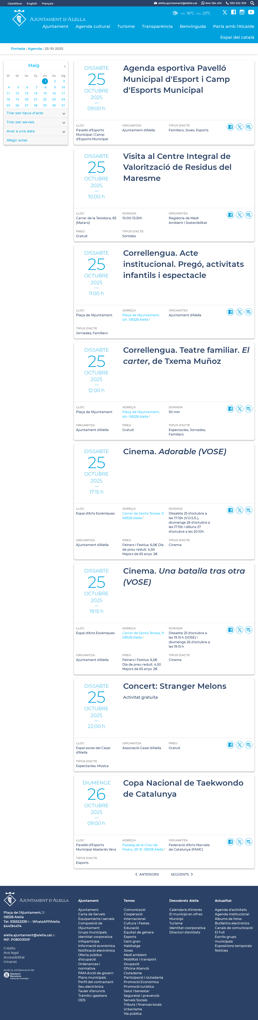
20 (26, 99)
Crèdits (9, 948)
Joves (128, 950)
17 (63, 93)
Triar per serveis (36, 122)
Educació (131, 928)
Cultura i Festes (136, 923)
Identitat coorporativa (187, 928)
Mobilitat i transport (140, 959)
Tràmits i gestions (92, 996)
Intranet (10, 962)
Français (47, 3)
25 (8, 105)
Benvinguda (193, 26)
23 (54, 99)
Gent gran (132, 941)
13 (26, 93)
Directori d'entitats (184, 932)
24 (63, 99)
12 (17, 93)
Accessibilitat (14, 957)
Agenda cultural (93, 26)
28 (35, 105)
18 (8, 99)
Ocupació (131, 964)
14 (35, 93)
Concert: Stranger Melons (174, 686)
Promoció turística (139, 987)
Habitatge (132, 946)
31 (63, 105)
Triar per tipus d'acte (36, 113)
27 (26, 105)
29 (45, 105)
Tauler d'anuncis (91, 991)
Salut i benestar (137, 991)
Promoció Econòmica (141, 982)
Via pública (133, 1014)
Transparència (157, 26)
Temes (129, 901)
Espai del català (237, 37)
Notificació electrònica (96, 950)
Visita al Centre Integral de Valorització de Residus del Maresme (177, 167)
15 (45, 93)
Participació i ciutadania (143, 977)
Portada (18, 49)
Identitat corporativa (95, 937)
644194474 (13, 926)
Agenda (35, 49)
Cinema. (174, 451)
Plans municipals (92, 977)
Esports (130, 937)
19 (17, 99)
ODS (81, 1000)
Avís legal (11, 953)
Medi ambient (135, 955)
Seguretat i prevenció (141, 996)
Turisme (126, 26)
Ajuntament (56, 26)
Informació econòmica (96, 946)
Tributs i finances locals (143, 1004)
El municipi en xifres (185, 914)
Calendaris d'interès (185, 910)
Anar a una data (36, 131)
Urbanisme (133, 1009)
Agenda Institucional (232, 914)
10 (63, 87)
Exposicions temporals (233, 946)
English (32, 3)
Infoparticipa (88, 941)
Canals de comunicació (234, 928)
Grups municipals (92, 932)
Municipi (176, 919)
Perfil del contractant (95, 982)
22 (45, 99)
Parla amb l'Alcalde (233, 26)
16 (54, 93)
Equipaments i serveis (96, 919)
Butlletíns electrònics (232, 923)
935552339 (18, 922)
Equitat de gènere (139, 932)
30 (54, 105)
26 (17, 105)
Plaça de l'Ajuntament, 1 (24, 913)
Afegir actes (17, 140)
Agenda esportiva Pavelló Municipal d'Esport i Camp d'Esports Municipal (176, 79)
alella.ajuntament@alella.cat (28, 935)
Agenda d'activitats (231, 910)
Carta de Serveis (91, 914)
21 (35, 99)
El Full (220, 932)
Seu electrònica (91, 987)
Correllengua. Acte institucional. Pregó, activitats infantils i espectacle (183, 264)
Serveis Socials (135, 1000)
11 (8, 93)
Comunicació (134, 910)
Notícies (221, 950)
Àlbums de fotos (228, 919)
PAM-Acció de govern (95, 973)
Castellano (15, 3)
